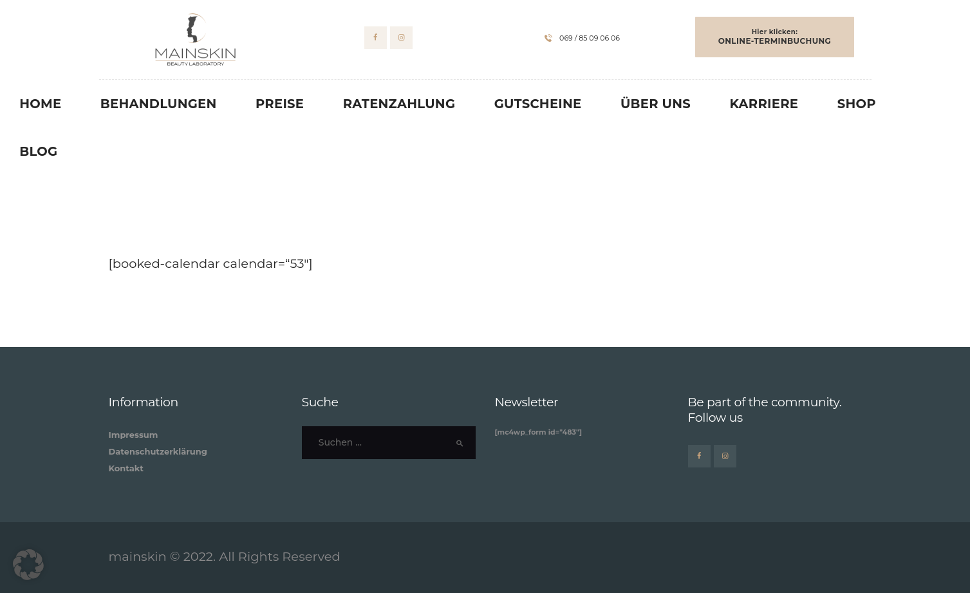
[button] (28, 564)
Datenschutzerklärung (158, 451)
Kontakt (126, 468)
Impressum (133, 434)
